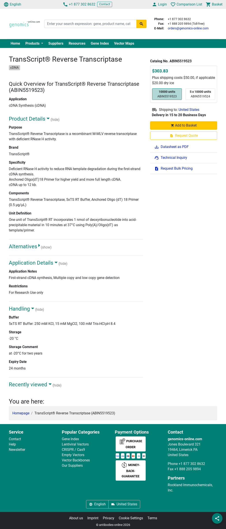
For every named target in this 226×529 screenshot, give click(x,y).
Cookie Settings (131, 518)
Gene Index (100, 43)
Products (32, 43)
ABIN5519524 (200, 93)
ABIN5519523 (167, 93)
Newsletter (17, 449)
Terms (152, 518)
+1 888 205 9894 (187, 469)
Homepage (20, 413)
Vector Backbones (76, 460)
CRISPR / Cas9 (73, 449)
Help (12, 444)
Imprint (92, 518)
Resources (77, 43)
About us (76, 518)
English (12, 4)
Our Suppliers (72, 465)
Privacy (108, 518)
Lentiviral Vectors (75, 444)
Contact (104, 4)
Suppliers (55, 43)
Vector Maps (124, 43)
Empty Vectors (73, 455)
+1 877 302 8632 (79, 4)
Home (15, 43)
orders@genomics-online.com (188, 28)
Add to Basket (184, 125)
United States (189, 110)
